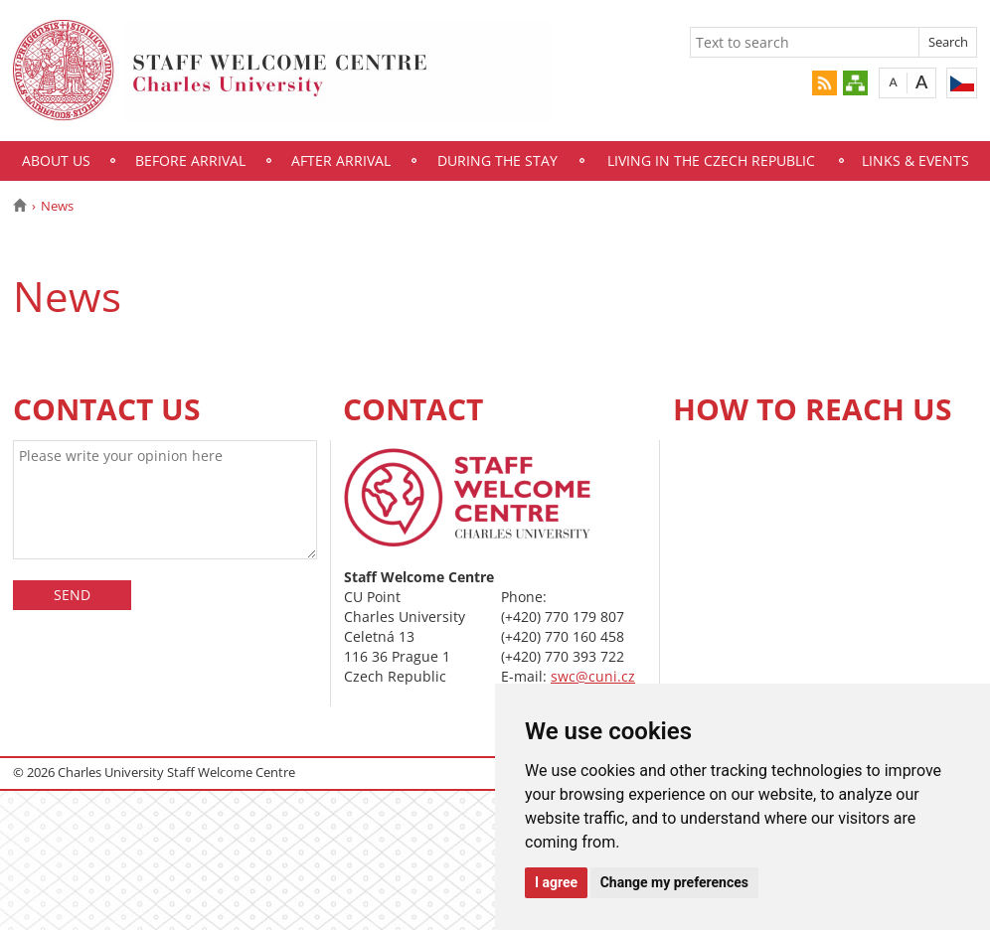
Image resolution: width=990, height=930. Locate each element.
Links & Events (915, 160)
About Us (56, 160)
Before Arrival (190, 160)
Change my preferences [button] (674, 882)
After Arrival (341, 160)
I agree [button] (556, 882)
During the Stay (497, 160)
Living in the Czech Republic (711, 160)
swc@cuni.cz (593, 676)
